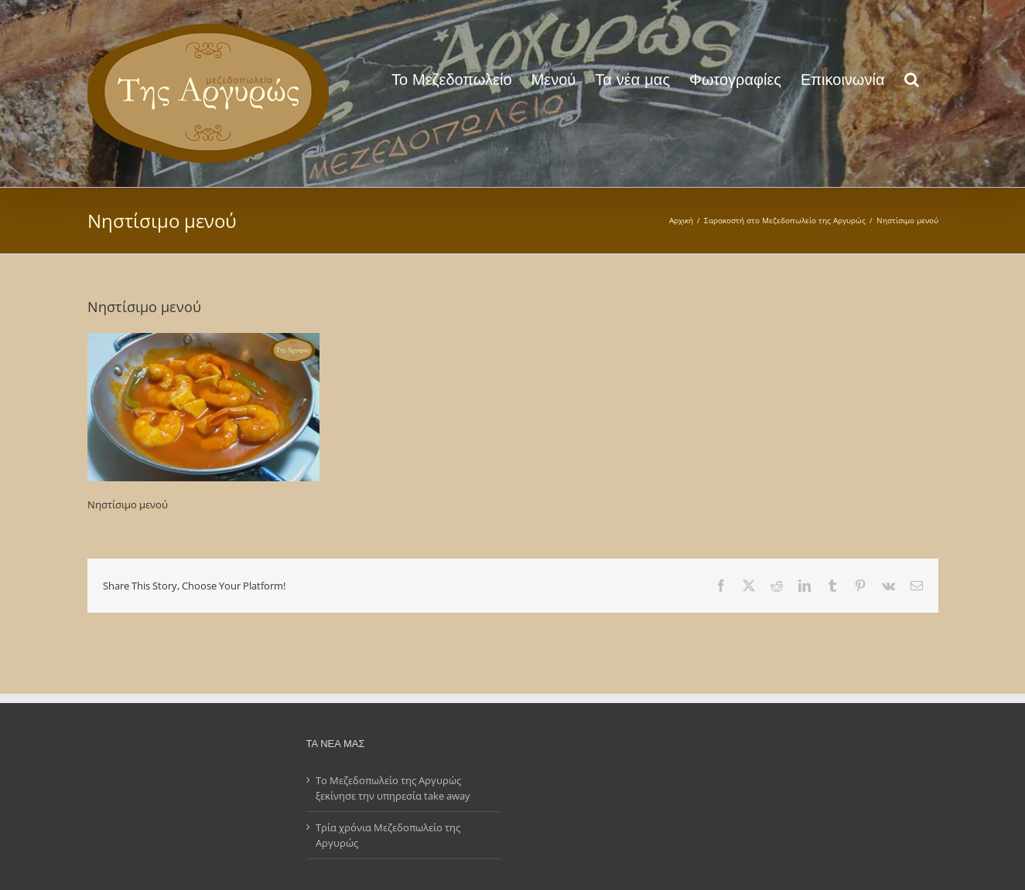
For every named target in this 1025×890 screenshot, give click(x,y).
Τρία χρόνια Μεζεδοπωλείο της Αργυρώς (388, 835)
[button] (911, 78)
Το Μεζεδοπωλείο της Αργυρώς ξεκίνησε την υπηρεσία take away (393, 788)
